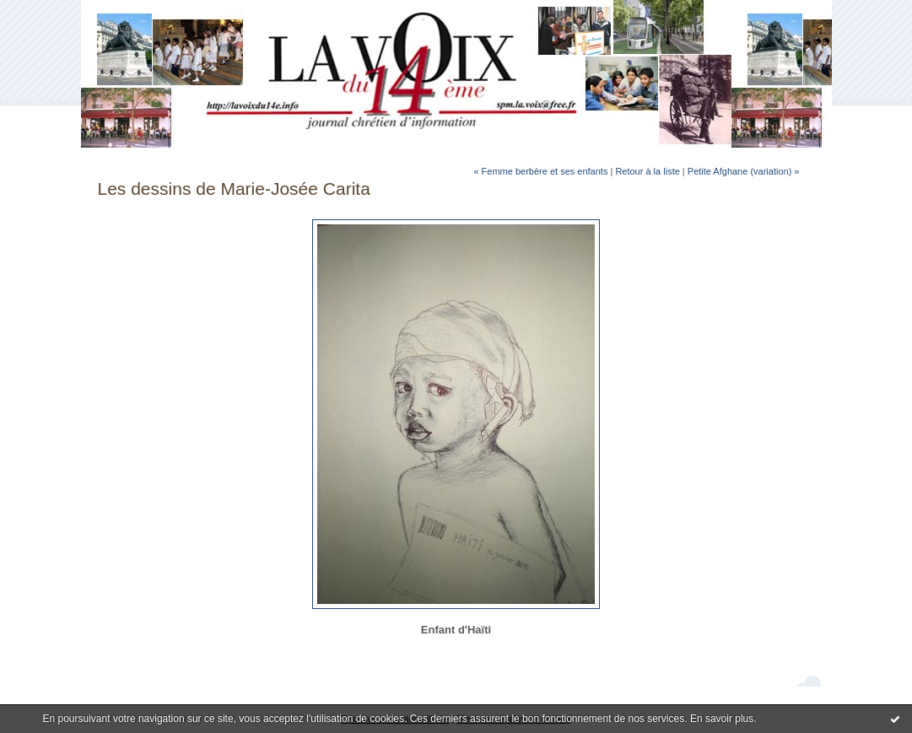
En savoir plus (721, 719)
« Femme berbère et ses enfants (540, 171)
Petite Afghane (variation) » (744, 171)
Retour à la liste (647, 171)
